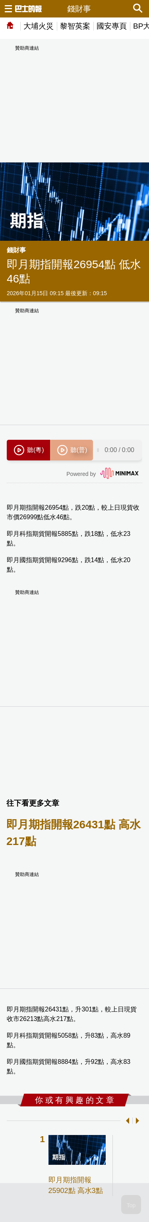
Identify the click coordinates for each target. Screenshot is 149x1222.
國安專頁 (112, 26)
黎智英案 (75, 26)
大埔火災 (38, 26)
